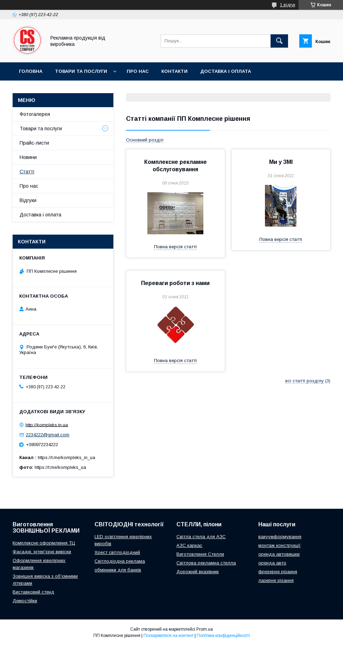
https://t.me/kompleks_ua (60, 467)
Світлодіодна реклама (119, 561)
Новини (28, 157)
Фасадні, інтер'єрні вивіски (42, 551)
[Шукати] (279, 41)
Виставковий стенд (33, 592)
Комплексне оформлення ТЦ (44, 543)
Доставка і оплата (225, 71)
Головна (30, 71)
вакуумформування (279, 536)
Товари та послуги (81, 71)
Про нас (138, 71)
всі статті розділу (304, 380)
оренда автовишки (279, 554)
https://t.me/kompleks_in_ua (66, 457)
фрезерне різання (277, 571)
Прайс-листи (34, 143)
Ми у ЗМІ (281, 162)
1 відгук (287, 4)
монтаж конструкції (279, 545)
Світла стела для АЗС (201, 536)
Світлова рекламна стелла (206, 563)
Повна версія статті (175, 246)
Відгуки (28, 200)
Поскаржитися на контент (169, 635)
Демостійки (25, 600)
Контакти (174, 71)
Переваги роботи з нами (175, 283)
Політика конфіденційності (223, 635)
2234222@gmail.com (47, 434)
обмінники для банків (117, 570)
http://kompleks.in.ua (47, 424)
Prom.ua (204, 629)
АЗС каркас (189, 545)
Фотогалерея (35, 114)
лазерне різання (276, 580)
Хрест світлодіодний (117, 552)
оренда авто (272, 563)
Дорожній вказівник (197, 571)
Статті (27, 171)
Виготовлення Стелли (200, 554)
